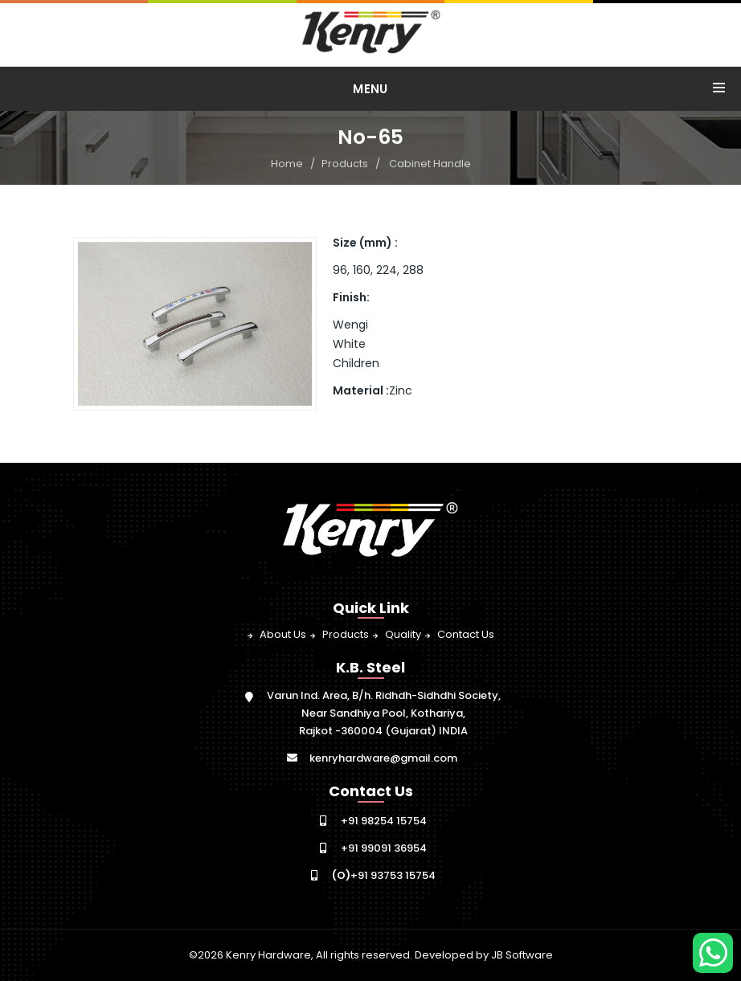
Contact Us (465, 634)
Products (344, 164)
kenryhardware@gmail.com (383, 758)
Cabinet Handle (430, 164)
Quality (403, 634)
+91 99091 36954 (384, 848)
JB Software (522, 955)
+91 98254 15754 (384, 820)
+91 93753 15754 (384, 875)
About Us (283, 634)
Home (287, 164)
